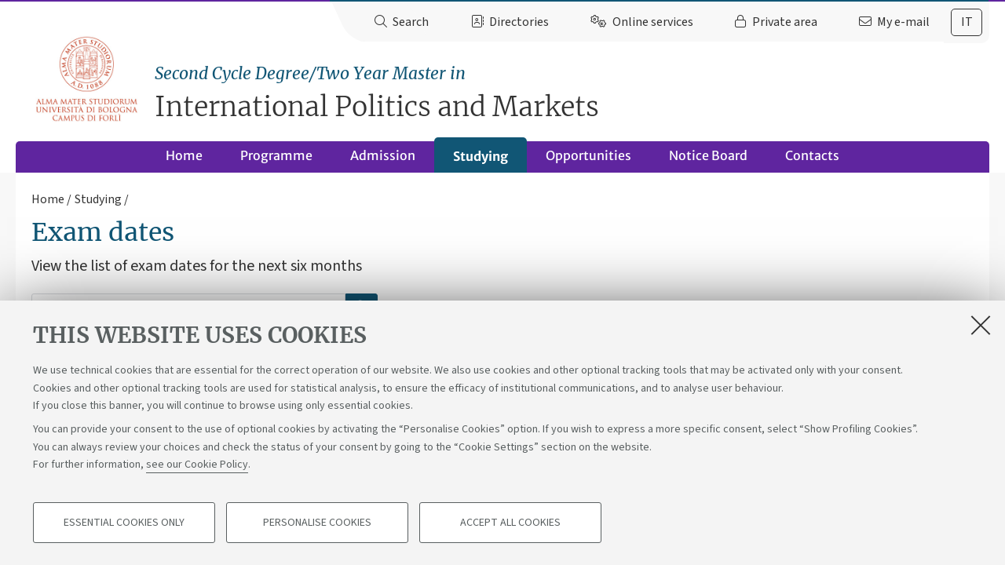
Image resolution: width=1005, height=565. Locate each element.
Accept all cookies (510, 522)
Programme (276, 155)
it (967, 22)
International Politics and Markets (572, 92)
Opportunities (588, 155)
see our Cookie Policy (197, 464)
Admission (382, 155)
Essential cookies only (124, 522)
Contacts (812, 155)
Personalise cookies (317, 522)
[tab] (966, 22)
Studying (480, 156)
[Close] (980, 324)
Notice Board (708, 155)
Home (184, 155)
